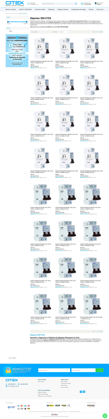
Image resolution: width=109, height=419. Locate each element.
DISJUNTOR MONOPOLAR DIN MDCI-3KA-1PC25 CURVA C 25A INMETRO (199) (66, 135)
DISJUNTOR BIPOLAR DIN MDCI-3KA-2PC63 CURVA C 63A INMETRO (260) (65, 318)
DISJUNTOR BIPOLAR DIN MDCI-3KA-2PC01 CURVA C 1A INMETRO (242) (41, 208)
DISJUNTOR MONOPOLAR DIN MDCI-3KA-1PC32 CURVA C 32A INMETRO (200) (91, 135)
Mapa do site (77, 411)
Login (34, 3)
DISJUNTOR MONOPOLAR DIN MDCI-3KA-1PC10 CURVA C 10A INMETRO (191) (66, 98)
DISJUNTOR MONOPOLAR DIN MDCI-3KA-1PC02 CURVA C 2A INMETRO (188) (66, 62)
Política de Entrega (42, 392)
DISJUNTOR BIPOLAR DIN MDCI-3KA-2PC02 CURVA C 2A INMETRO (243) (65, 208)
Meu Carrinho (100, 3)
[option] (14, 358)
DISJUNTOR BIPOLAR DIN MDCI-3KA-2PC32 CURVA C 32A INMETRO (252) (65, 281)
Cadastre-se (35, 4)
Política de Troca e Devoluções (45, 396)
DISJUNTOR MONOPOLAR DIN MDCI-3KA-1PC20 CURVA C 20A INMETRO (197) (42, 135)
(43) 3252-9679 (24, 384)
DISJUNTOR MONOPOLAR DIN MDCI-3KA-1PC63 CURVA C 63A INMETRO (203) (91, 171)
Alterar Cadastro (64, 387)
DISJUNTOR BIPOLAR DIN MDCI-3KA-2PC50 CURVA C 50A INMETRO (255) (41, 318)
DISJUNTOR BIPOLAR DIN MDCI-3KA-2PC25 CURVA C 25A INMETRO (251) (41, 281)
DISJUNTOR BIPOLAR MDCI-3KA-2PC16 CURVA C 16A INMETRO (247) (91, 318)
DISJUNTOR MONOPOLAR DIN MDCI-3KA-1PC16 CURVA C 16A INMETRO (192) (91, 98)
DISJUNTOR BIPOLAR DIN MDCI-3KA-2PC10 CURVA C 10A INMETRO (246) (65, 245)
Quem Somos (41, 381)
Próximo (100, 32)
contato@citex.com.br (13, 386)
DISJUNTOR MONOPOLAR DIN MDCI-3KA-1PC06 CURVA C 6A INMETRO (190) (42, 98)
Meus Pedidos (64, 381)
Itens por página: (34, 32)
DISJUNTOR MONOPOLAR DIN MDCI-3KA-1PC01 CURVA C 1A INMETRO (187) (42, 62)
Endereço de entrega (66, 383)
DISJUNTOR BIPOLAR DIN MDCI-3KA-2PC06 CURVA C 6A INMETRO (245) (41, 245)
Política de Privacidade (43, 394)
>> (101, 32)
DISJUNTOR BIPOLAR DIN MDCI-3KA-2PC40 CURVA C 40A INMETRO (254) (90, 281)
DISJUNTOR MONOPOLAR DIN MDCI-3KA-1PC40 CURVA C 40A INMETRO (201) (42, 171)
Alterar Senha (64, 385)
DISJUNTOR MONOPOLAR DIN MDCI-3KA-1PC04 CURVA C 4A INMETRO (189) (91, 62)
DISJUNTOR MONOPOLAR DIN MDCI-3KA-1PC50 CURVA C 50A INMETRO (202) (66, 171)
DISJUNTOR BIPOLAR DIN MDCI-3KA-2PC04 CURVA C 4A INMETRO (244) (90, 208)
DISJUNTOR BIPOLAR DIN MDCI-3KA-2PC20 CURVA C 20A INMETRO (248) (90, 245)
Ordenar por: (55, 32)
